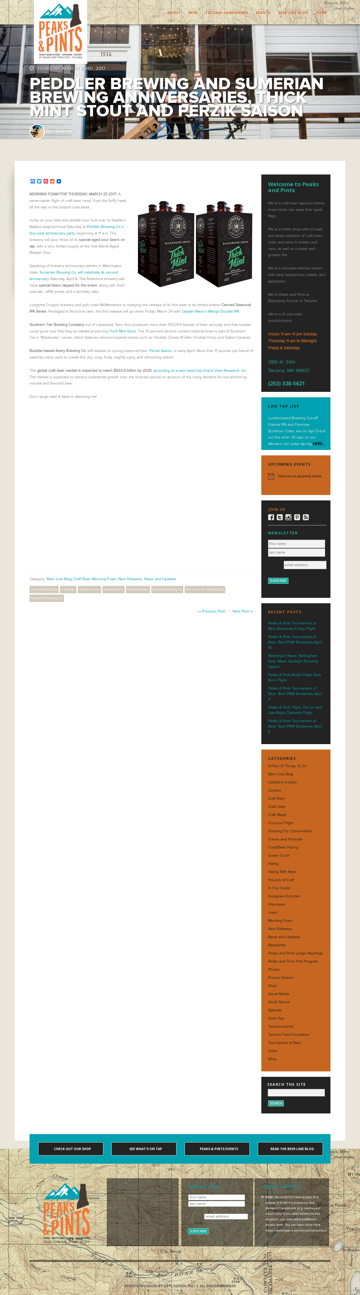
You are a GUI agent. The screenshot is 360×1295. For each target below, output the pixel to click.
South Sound (279, 1002)
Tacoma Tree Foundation (289, 1034)
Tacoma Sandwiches (226, 12)
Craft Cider (277, 806)
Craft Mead (277, 814)
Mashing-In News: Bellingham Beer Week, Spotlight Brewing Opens (293, 661)
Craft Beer (81, 579)
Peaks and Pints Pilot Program (293, 961)
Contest (274, 790)
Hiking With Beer (282, 871)
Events (263, 12)
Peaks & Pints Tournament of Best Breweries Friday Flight (292, 626)
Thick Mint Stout (122, 331)
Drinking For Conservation (290, 831)
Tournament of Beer (284, 1042)
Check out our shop (72, 1149)
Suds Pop (276, 1018)
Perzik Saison (160, 350)
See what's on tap (145, 1149)
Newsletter (277, 945)
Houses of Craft (281, 880)
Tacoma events (280, 1026)
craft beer (68, 589)
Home (321, 12)
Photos (274, 969)
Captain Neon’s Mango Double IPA (210, 311)
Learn (273, 912)
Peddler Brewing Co (167, 589)
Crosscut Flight (280, 823)
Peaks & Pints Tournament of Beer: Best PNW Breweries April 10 (295, 642)
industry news (89, 589)
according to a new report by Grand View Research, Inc (199, 370)
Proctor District (280, 977)
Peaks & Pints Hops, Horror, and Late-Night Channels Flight (295, 710)
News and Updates (160, 579)
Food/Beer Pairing (283, 847)
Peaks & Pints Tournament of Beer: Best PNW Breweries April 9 (295, 694)
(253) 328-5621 (286, 383)
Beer (193, 12)
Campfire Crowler (282, 782)
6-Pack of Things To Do (287, 766)
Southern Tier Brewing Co (205, 589)
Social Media (278, 994)
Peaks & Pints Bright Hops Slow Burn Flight (294, 677)
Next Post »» (243, 611)
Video (273, 1051)
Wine (272, 1059)
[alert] (296, 476)
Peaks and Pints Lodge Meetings (295, 953)
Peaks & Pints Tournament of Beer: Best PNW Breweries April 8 (295, 726)
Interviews (276, 904)
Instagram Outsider (284, 896)
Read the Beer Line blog (292, 1149)
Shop (272, 985)
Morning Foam (104, 579)
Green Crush (279, 855)
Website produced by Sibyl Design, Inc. (159, 1286)
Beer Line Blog (293, 12)
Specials (275, 1010)
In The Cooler (279, 888)
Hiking (273, 863)
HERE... (319, 444)
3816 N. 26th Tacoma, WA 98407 (288, 366)
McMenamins (113, 589)
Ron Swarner (59, 131)
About (174, 12)
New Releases (130, 579)
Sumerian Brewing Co (47, 598)
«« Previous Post (211, 611)
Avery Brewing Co (44, 589)
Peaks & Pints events (218, 1149)
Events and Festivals (285, 839)
